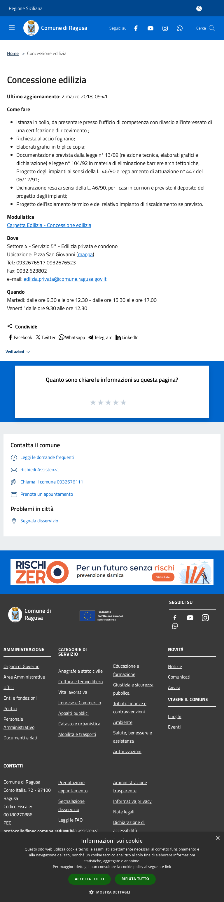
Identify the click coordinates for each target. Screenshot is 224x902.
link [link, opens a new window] (168, 866)
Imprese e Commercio (79, 702)
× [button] (217, 838)
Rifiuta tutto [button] (135, 878)
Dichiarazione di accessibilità (129, 826)
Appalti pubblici (73, 713)
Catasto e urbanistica (79, 723)
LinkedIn (127, 337)
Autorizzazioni (127, 751)
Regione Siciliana (26, 8)
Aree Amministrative (24, 676)
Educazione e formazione (126, 670)
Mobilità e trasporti (77, 734)
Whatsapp (71, 337)
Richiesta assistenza (78, 830)
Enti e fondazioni (20, 697)
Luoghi (174, 716)
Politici (10, 708)
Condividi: (22, 327)
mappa (85, 254)
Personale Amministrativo (19, 723)
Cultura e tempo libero (80, 681)
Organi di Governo (21, 666)
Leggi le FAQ (70, 819)
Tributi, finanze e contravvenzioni (129, 707)
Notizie (175, 666)
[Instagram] (163, 28)
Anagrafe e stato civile (80, 670)
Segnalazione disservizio (71, 805)
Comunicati (179, 676)
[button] (112, 892)
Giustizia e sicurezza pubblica (133, 688)
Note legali (123, 811)
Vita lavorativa (72, 692)
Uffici (9, 687)
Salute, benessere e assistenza (132, 736)
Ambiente (122, 722)
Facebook (19, 337)
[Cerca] (211, 28)
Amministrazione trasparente (130, 786)
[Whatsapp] (177, 28)
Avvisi (174, 687)
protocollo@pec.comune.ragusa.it (38, 830)
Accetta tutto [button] (89, 879)
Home (13, 53)
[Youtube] (148, 28)
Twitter (45, 337)
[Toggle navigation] (11, 27)
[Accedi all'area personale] (199, 9)
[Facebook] (133, 28)
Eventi (174, 726)
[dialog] (112, 867)
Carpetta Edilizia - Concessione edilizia (49, 225)
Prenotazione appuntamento (73, 786)
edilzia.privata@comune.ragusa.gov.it (65, 279)
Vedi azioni (19, 351)
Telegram (99, 337)
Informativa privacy (132, 801)
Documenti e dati (20, 737)
